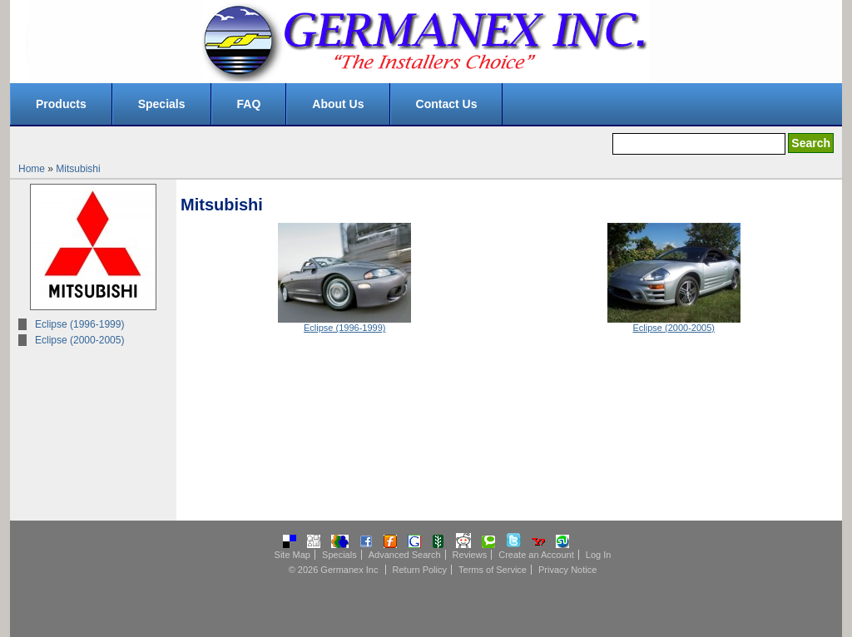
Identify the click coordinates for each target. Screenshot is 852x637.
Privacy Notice (567, 570)
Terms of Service (492, 570)
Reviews (470, 555)
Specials (162, 104)
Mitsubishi (78, 169)
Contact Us (447, 104)
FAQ (249, 104)
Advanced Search (405, 555)
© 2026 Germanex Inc (334, 570)
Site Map (292, 555)
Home (31, 169)
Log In (599, 555)
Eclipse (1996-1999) (79, 324)
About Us (338, 104)
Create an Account (536, 555)
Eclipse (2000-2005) (79, 340)
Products (61, 104)
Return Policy (420, 570)
